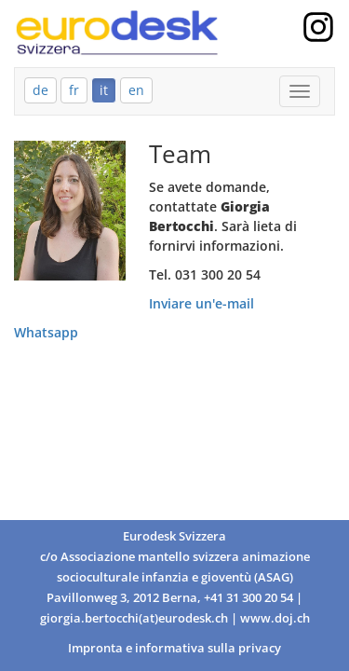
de (40, 90)
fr (74, 90)
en (136, 90)
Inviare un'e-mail (201, 303)
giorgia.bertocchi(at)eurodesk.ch (134, 618)
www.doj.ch (275, 618)
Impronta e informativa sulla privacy (174, 648)
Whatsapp (46, 332)
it (104, 90)
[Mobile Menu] (299, 91)
